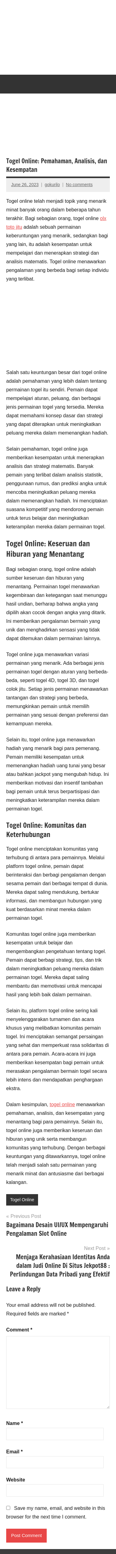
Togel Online (22, 1199)
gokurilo (52, 184)
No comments (79, 184)
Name (14, 1423)
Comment (19, 1329)
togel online (62, 1104)
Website (15, 1479)
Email (14, 1451)
